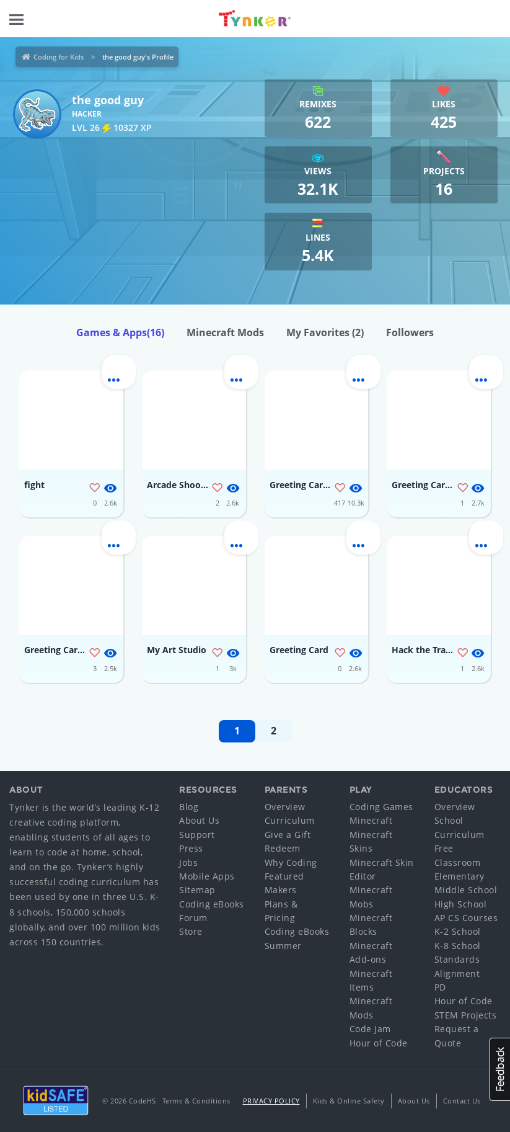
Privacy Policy (271, 1100)
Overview (285, 807)
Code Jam (370, 1029)
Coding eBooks (211, 904)
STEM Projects (465, 1015)
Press (191, 848)
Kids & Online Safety (349, 1100)
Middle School (466, 890)
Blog (188, 807)
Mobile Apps (207, 876)
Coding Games (381, 807)
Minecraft (371, 820)
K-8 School (457, 946)
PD (440, 987)
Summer (283, 946)
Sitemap (197, 890)
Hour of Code (379, 1043)
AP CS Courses (466, 918)
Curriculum (290, 820)
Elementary (459, 876)
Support (197, 834)
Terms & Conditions (196, 1100)
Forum (193, 918)
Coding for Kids (58, 56)
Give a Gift (288, 834)
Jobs (188, 862)
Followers (410, 332)
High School (460, 904)
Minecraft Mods (225, 332)
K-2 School (457, 931)
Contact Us (462, 1100)
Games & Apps (120, 332)
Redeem (283, 848)
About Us (199, 820)
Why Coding (291, 862)
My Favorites (325, 332)
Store (191, 931)
